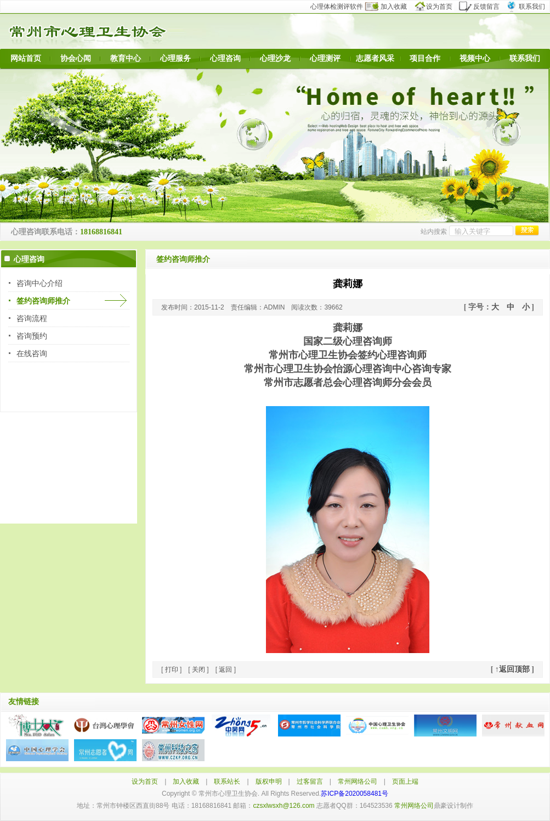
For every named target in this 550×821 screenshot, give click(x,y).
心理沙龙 (275, 58)
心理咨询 (225, 58)
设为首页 (438, 6)
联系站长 (227, 781)
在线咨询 (31, 353)
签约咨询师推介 (43, 300)
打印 (171, 669)
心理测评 (325, 58)
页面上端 (405, 781)
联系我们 (528, 6)
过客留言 (310, 781)
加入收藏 (392, 6)
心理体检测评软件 (340, 6)
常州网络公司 (357, 781)
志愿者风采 (375, 58)
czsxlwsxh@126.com (283, 805)
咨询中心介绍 (39, 283)
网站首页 (25, 58)
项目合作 (425, 58)
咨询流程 (31, 318)
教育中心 (125, 58)
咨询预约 (31, 335)
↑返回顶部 (512, 669)
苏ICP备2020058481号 (354, 793)
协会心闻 (75, 58)
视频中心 (475, 58)
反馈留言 (482, 6)
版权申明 (269, 781)
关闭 (198, 669)
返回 (225, 669)
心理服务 (175, 58)
